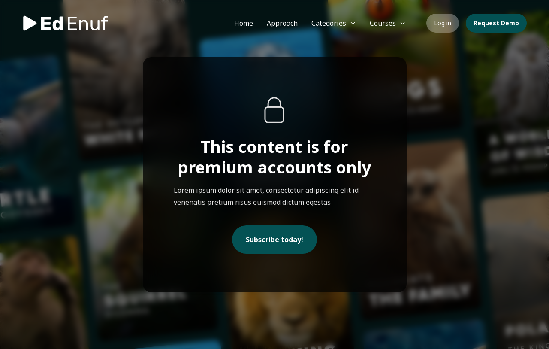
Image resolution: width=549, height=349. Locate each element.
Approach (282, 23)
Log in (442, 23)
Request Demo (496, 23)
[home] (65, 23)
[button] (333, 23)
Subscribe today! (274, 239)
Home (243, 23)
